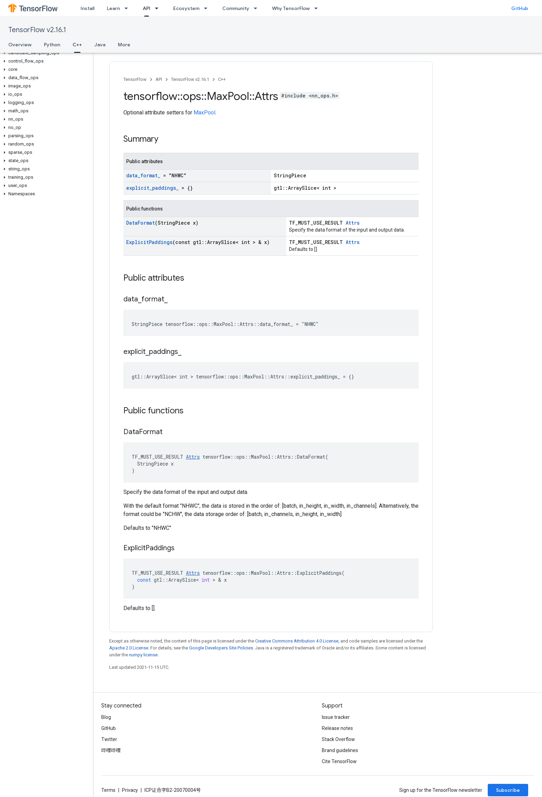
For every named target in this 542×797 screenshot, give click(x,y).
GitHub (519, 8)
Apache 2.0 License (128, 647)
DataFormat (140, 222)
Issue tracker (336, 717)
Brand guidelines (340, 750)
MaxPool (204, 112)
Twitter (109, 739)
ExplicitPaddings (149, 242)
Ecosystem (186, 8)
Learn (113, 8)
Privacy (130, 790)
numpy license (143, 654)
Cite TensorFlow (339, 761)
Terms (108, 790)
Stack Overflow (338, 739)
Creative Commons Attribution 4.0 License (296, 641)
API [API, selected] (146, 8)
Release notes (337, 728)
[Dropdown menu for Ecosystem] (207, 8)
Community (235, 8)
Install (87, 8)
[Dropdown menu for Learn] (128, 8)
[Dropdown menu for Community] (257, 8)
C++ (222, 79)
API (159, 79)
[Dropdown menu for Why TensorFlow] (318, 8)
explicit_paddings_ (152, 188)
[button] (45, 53)
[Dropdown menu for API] (158, 8)
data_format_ (143, 175)
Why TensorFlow (291, 8)
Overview (19, 44)
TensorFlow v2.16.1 (37, 30)
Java (99, 44)
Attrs (352, 222)
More (124, 44)
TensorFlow (135, 79)
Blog (106, 717)
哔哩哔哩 (111, 750)
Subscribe (508, 790)
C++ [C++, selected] (77, 44)
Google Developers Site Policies (221, 647)
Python (52, 44)
